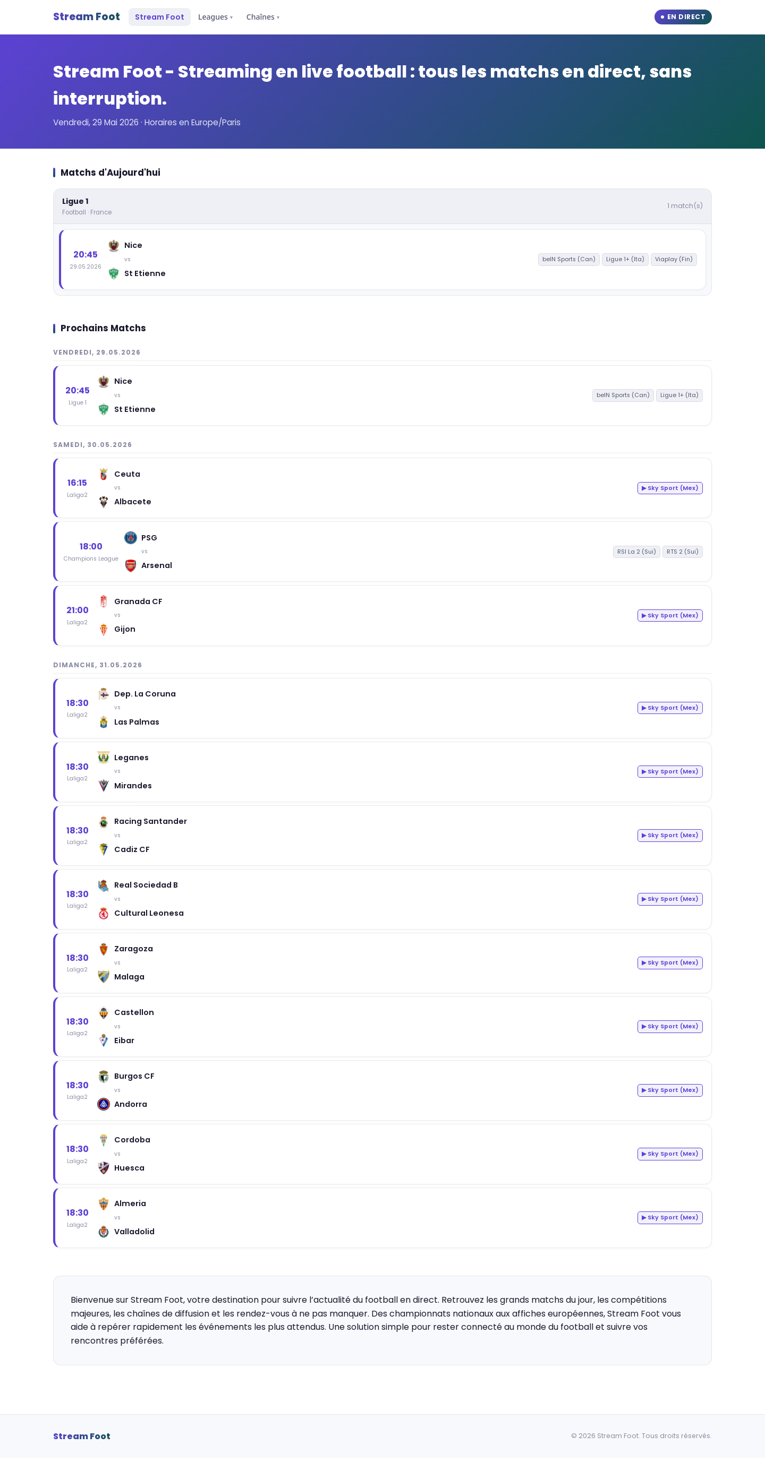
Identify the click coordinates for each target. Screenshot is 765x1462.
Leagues (215, 17)
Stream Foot (86, 17)
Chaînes (262, 17)
